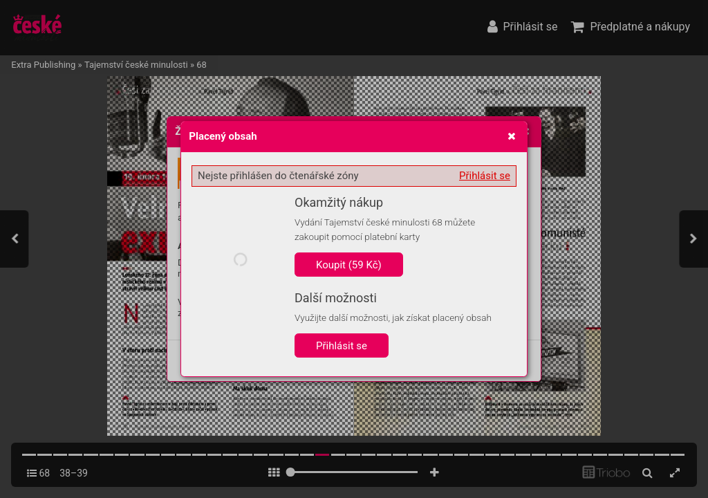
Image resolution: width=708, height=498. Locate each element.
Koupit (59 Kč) (349, 265)
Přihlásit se (484, 175)
